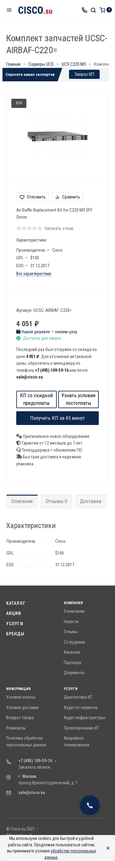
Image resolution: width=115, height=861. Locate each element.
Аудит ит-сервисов (81, 707)
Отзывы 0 (56, 501)
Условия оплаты (20, 697)
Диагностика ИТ (78, 697)
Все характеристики (33, 273)
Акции (13, 613)
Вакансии (72, 652)
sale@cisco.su (29, 377)
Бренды (15, 633)
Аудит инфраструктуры (84, 717)
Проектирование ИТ (81, 728)
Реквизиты (15, 728)
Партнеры (72, 662)
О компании (74, 611)
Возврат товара (20, 717)
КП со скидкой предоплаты (36, 399)
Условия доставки (22, 707)
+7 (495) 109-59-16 (52, 370)
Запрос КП (84, 74)
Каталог (15, 603)
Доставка (90, 501)
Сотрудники (74, 642)
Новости (71, 621)
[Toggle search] (93, 10)
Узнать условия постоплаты (78, 399)
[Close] (106, 848)
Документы (74, 672)
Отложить (33, 197)
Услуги (14, 623)
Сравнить (67, 197)
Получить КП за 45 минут (57, 418)
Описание (22, 501)
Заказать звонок (34, 767)
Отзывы (71, 631)
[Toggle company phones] (84, 10)
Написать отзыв (59, 228)
